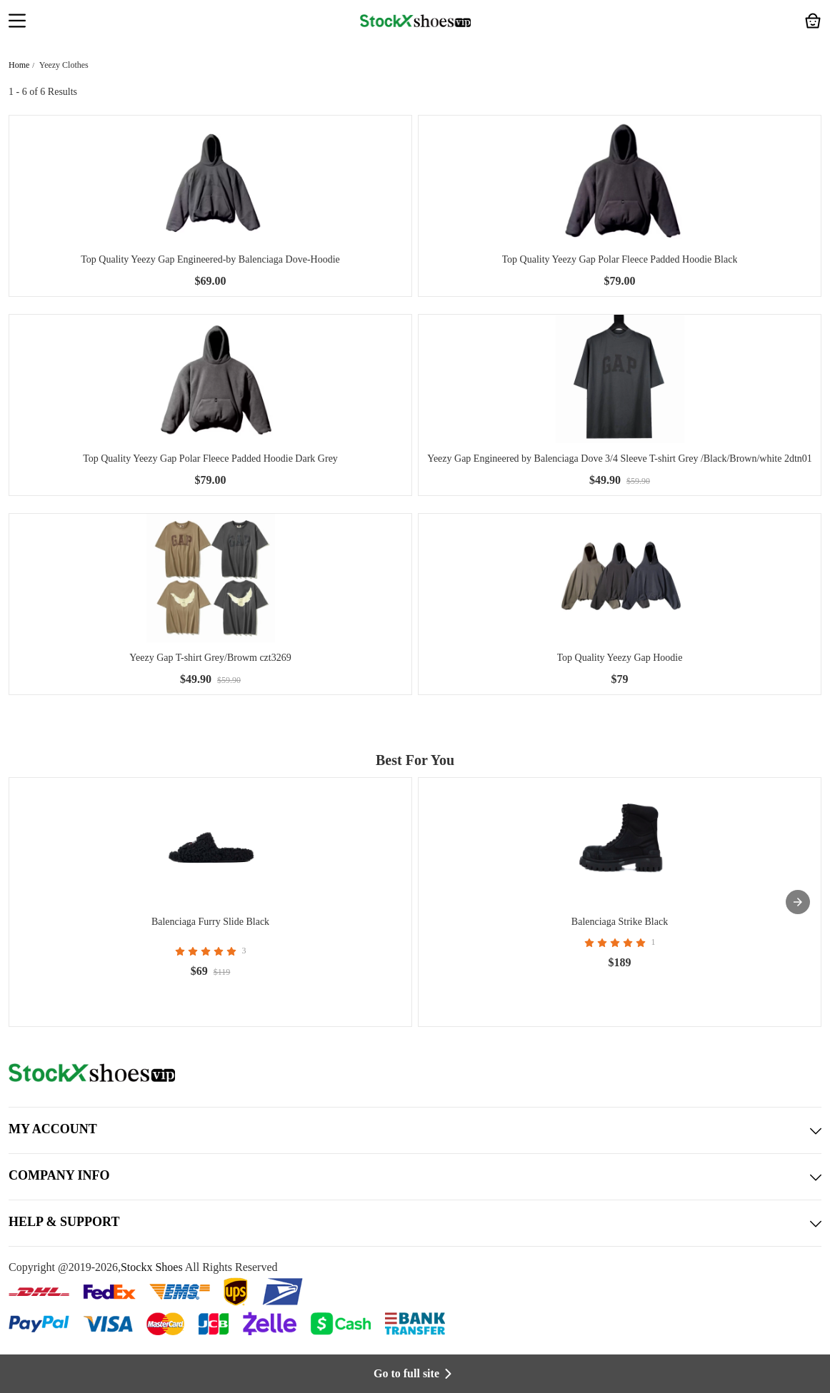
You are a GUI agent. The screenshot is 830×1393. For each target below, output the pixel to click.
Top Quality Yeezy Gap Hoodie (620, 657)
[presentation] (798, 902)
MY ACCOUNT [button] (415, 1130)
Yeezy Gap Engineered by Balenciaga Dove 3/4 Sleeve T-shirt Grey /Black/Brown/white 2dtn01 (619, 458)
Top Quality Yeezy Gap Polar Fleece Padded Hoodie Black (620, 259)
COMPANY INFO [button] (415, 1176)
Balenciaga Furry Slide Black (210, 921)
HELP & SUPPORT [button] (415, 1223)
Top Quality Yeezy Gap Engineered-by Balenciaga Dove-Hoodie (210, 259)
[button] (17, 22)
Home (19, 65)
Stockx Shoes (152, 1267)
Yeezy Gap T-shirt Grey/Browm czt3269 (210, 657)
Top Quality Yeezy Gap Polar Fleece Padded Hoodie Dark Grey (210, 458)
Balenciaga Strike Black (619, 921)
